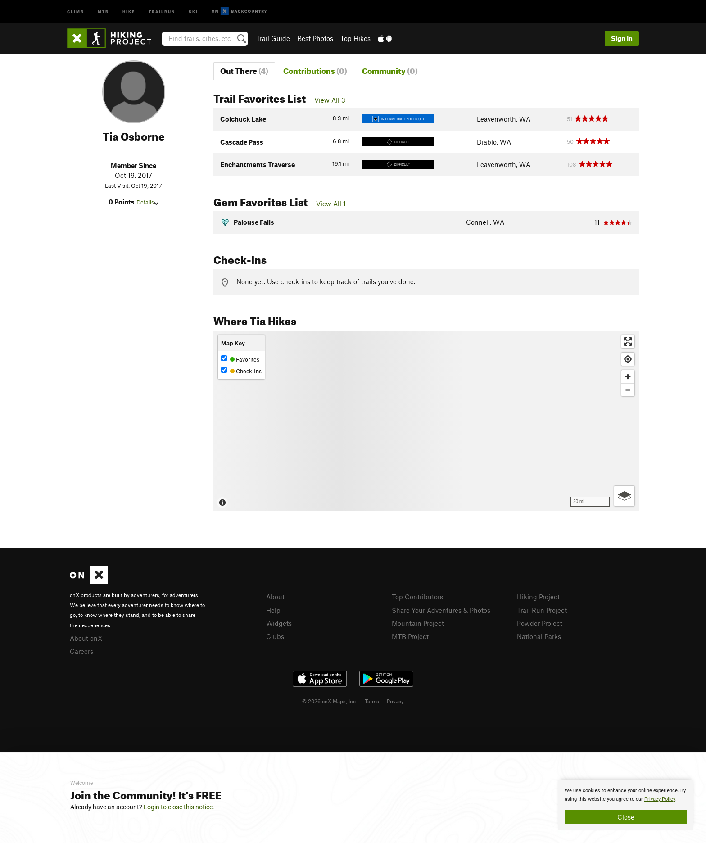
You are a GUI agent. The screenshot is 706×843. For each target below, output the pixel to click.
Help (273, 610)
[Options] (624, 496)
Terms (372, 701)
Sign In (622, 38)
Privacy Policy (659, 799)
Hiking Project (538, 597)
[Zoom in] (627, 376)
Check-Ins (241, 371)
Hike (128, 11)
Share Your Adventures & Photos (441, 610)
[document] (626, 805)
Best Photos (315, 38)
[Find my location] (627, 359)
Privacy (395, 701)
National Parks (539, 636)
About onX (86, 638)
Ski (193, 11)
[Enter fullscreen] (627, 341)
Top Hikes (355, 38)
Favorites (240, 359)
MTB (103, 11)
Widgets (279, 623)
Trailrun (162, 11)
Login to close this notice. (179, 807)
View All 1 (331, 203)
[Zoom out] (627, 389)
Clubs (275, 636)
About (275, 597)
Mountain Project (418, 623)
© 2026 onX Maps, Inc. (329, 701)
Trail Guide (273, 38)
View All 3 (329, 100)
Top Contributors (417, 597)
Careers (81, 651)
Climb (75, 11)
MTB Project (410, 636)
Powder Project (539, 623)
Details (147, 202)
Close (625, 817)
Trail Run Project (542, 610)
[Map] (426, 421)
